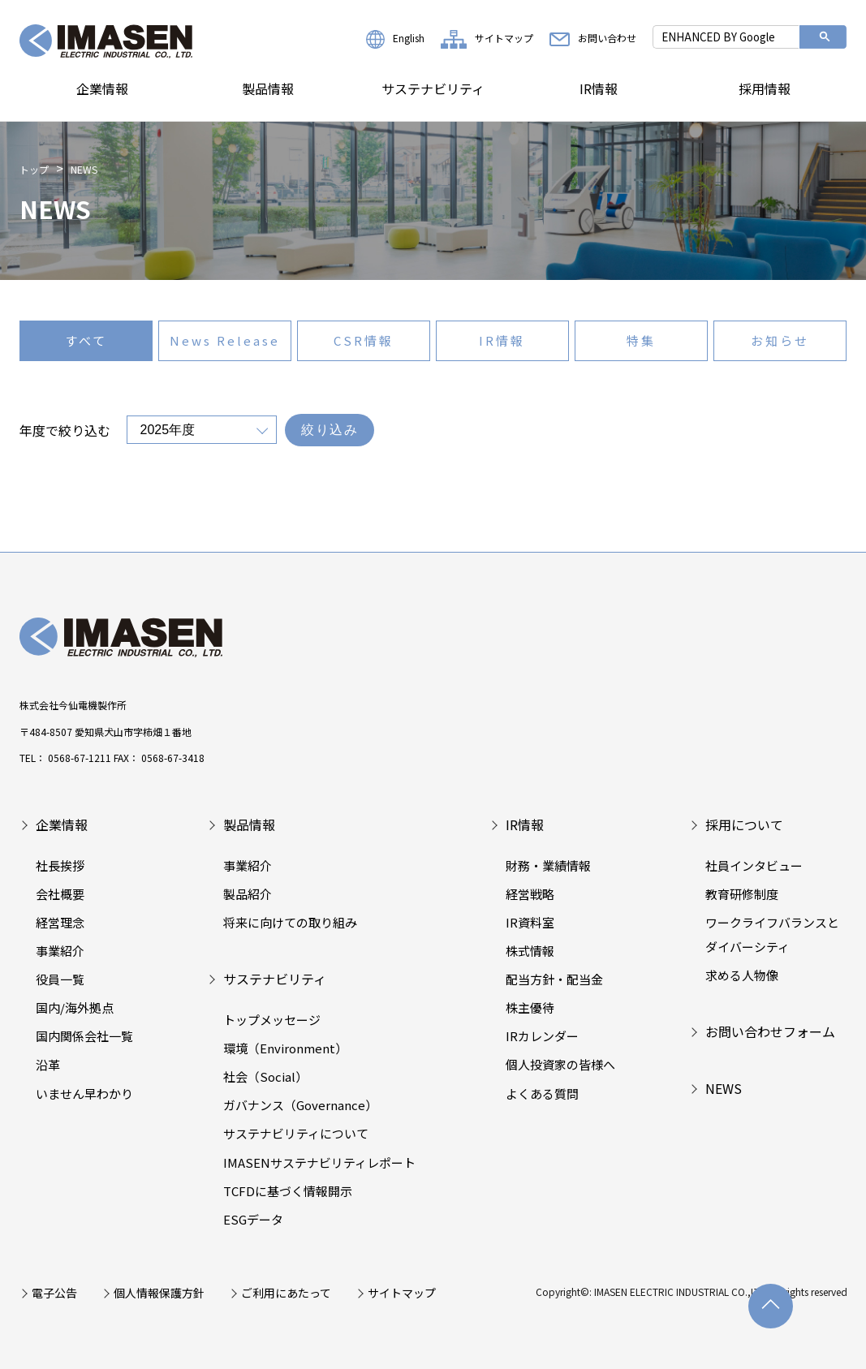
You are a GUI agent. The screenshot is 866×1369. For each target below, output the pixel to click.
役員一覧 (60, 979)
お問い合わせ (592, 38)
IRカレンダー (542, 1035)
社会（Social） (265, 1076)
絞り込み (329, 430)
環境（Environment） (285, 1048)
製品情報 (268, 88)
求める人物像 (741, 975)
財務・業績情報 (548, 865)
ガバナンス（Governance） (300, 1104)
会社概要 (60, 893)
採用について (744, 824)
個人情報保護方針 (159, 1293)
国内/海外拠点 (75, 1007)
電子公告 (54, 1293)
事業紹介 (60, 950)
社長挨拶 (60, 865)
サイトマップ (487, 38)
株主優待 (530, 1007)
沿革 (48, 1064)
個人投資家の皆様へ (560, 1064)
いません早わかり (84, 1093)
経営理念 (60, 922)
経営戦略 (530, 893)
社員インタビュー (754, 865)
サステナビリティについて (295, 1133)
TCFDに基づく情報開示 (287, 1190)
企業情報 (102, 88)
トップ (34, 169)
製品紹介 (247, 893)
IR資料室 (530, 922)
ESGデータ (253, 1219)
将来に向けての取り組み (290, 922)
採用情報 (765, 88)
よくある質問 (542, 1093)
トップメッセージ (272, 1019)
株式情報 (530, 950)
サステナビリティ (433, 88)
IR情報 (598, 88)
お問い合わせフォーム (770, 1031)
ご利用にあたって (286, 1293)
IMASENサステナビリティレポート (319, 1162)
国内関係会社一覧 (84, 1035)
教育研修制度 (741, 893)
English (395, 38)
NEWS (723, 1088)
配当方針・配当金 (554, 979)
